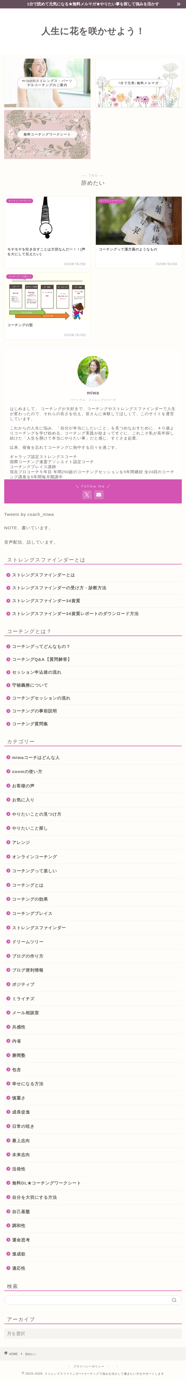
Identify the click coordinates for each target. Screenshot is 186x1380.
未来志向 (21, 1154)
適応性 (19, 1268)
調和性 (19, 1225)
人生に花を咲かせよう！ (93, 30)
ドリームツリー (28, 941)
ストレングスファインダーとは (43, 574)
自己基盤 (21, 1211)
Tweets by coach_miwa (29, 514)
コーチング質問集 (30, 723)
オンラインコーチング (34, 856)
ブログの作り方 (28, 956)
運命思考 (21, 1240)
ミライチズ (23, 998)
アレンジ (21, 842)
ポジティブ (23, 984)
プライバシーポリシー (88, 1366)
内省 (16, 1041)
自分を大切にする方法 (34, 1197)
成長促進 (21, 1112)
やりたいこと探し (30, 828)
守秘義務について (30, 685)
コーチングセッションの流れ (41, 698)
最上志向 (21, 1140)
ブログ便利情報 (28, 970)
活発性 (19, 1169)
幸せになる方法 (28, 1083)
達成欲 (19, 1254)
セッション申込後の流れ (37, 672)
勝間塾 (19, 1055)
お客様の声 (23, 785)
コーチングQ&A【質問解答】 (42, 659)
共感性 (19, 1027)
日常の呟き (23, 1126)
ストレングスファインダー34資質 (46, 600)
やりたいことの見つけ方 (37, 814)
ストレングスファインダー (39, 927)
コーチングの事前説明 (34, 711)
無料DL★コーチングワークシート (46, 1183)
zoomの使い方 (27, 771)
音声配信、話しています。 (31, 542)
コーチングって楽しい (34, 870)
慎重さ (19, 1098)
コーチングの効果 (30, 899)
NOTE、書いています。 (28, 527)
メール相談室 (25, 1012)
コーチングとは (28, 885)
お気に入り (23, 799)
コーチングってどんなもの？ (41, 646)
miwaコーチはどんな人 (36, 757)
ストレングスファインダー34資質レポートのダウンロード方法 (75, 613)
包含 (16, 1069)
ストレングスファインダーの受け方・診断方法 (59, 587)
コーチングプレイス (32, 913)
